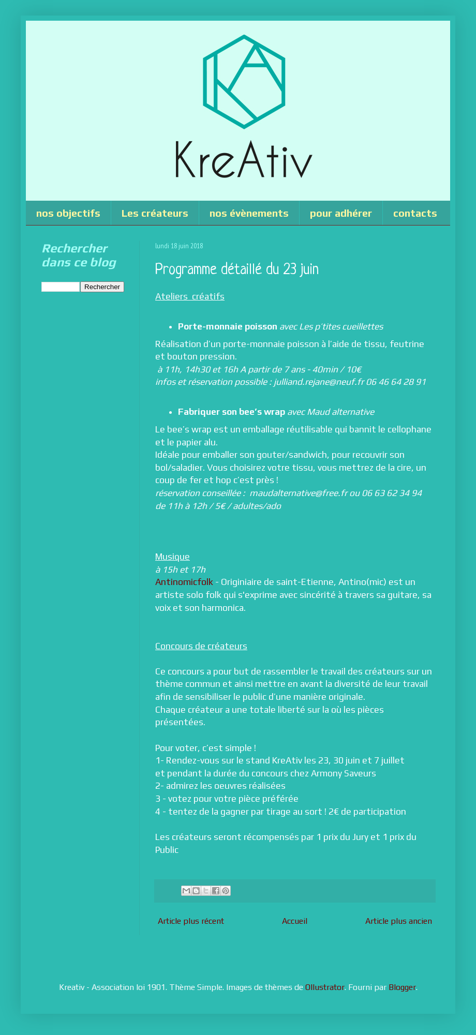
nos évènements (249, 213)
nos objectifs (68, 213)
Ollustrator (325, 987)
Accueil (294, 921)
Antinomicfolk (184, 582)
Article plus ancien (398, 921)
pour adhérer (341, 213)
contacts (415, 213)
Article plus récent (191, 921)
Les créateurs (155, 213)
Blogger (402, 987)
